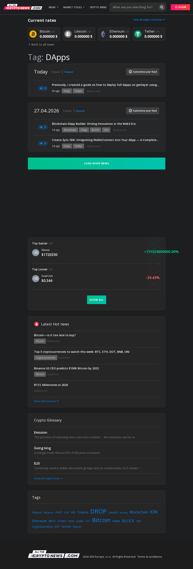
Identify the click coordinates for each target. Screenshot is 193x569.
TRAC (71, 521)
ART (57, 526)
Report (77, 526)
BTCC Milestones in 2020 (51, 385)
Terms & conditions (149, 556)
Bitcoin (40, 341)
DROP (98, 511)
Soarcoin (47, 276)
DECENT (66, 526)
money (124, 512)
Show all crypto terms (48, 478)
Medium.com (93, 91)
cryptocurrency (42, 526)
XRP (138, 521)
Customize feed (143, 71)
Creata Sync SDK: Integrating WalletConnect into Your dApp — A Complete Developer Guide (105, 140)
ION (106, 130)
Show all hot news (46, 401)
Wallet (78, 146)
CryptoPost (64, 357)
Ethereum (39, 521)
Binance (49, 512)
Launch (113, 512)
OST (87, 521)
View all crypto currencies (149, 19)
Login (180, 7)
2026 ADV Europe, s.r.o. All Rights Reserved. (109, 556)
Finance (37, 512)
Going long (42, 448)
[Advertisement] (96, 203)
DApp (67, 91)
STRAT (62, 521)
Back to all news (41, 44)
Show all (96, 299)
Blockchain (70, 130)
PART (59, 512)
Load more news (96, 163)
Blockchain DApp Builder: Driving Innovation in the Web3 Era (94, 124)
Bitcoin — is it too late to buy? (55, 335)
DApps (78, 91)
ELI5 (37, 463)
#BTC (52, 521)
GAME (79, 521)
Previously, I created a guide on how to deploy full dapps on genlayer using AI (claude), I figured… (105, 85)
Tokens (82, 512)
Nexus (45, 250)
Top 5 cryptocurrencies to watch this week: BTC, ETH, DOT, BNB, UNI (81, 352)
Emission (40, 432)
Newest (69, 72)
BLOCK (95, 130)
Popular (56, 72)
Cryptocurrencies (45, 357)
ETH (66, 512)
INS (73, 512)
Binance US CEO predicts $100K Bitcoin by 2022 (66, 368)
